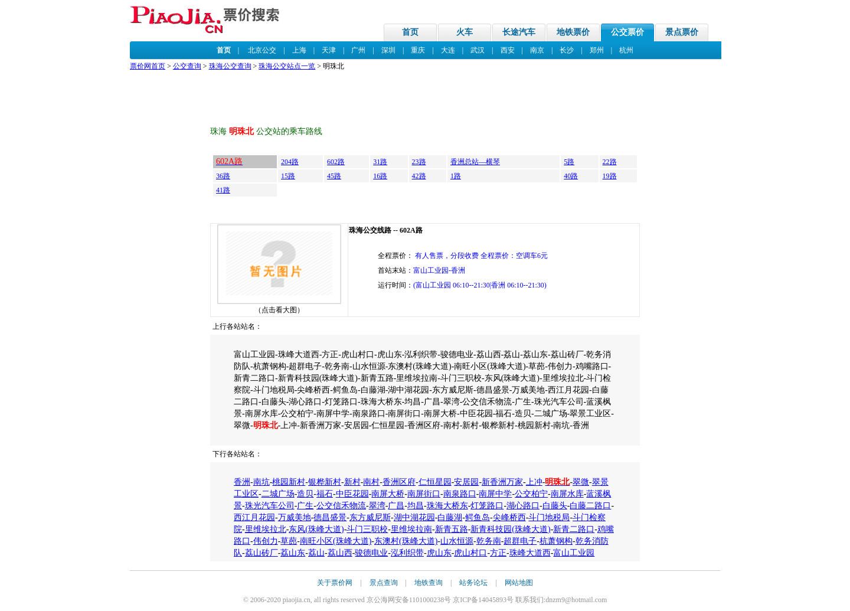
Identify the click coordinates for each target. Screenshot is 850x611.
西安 (508, 50)
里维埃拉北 (265, 529)
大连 (448, 50)
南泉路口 (459, 493)
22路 (610, 162)
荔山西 (340, 552)
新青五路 (451, 529)
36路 (223, 176)
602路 (336, 162)
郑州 (597, 50)
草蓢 (288, 541)
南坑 (261, 482)
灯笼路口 (487, 505)
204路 (290, 162)
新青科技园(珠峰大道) (510, 529)
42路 (419, 176)
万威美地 (294, 517)
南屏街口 (423, 493)
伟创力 (265, 541)
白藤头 (554, 505)
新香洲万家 (502, 482)
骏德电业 (371, 552)
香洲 (242, 482)
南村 (371, 482)
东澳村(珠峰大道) (405, 541)
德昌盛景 (329, 517)
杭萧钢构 (556, 541)
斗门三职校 (367, 529)
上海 (299, 50)
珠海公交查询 (230, 66)
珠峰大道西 (530, 552)
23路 (419, 162)
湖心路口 (523, 505)
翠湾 (377, 505)
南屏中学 (495, 493)
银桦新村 (324, 482)
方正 (498, 552)
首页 (410, 32)
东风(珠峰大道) (316, 529)
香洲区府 (399, 482)
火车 (464, 32)
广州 (358, 50)
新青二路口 (573, 529)
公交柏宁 (531, 493)
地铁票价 (573, 32)
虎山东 (439, 552)
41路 (223, 190)
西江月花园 (254, 517)
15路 (288, 176)
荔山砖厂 (261, 552)
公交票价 (627, 32)
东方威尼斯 (370, 517)
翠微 (581, 482)
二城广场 (278, 493)
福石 (324, 493)
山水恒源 (456, 541)
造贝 (305, 493)
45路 (334, 176)
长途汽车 (518, 32)
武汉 (477, 50)
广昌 (396, 505)
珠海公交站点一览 (287, 66)
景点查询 (384, 583)
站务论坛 (473, 583)
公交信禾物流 (341, 505)
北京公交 (262, 50)
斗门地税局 (549, 517)
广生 (305, 505)
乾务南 (488, 541)
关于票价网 (334, 583)
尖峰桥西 (509, 517)
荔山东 (292, 552)
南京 (537, 50)
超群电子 (520, 541)
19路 (610, 176)
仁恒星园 (435, 482)
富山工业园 (573, 552)
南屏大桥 (387, 493)
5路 (569, 162)
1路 (455, 176)
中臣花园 (352, 493)
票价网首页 (147, 66)
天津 (329, 50)
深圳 (388, 50)
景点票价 (681, 32)
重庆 (418, 50)
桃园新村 (288, 482)
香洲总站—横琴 (475, 162)
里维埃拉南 (411, 529)
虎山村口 (470, 552)
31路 (380, 162)
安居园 (466, 482)
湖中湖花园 (414, 517)
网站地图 (519, 583)
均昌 (415, 505)
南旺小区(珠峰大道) (335, 541)
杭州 (626, 50)
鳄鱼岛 (477, 517)
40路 (571, 176)
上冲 (534, 482)
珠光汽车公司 (270, 505)
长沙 (567, 50)
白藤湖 (449, 517)
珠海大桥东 (447, 505)
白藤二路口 (590, 505)
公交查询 (187, 66)
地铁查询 (428, 583)
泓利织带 (407, 552)
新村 (352, 482)
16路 (380, 176)
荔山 (316, 552)
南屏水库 (567, 493)
